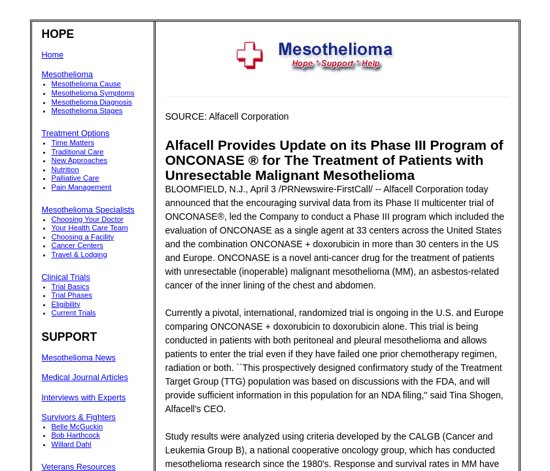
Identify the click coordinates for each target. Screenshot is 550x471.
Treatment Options (76, 133)
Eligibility (66, 304)
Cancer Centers (77, 245)
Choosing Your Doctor (88, 219)
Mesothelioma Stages (87, 110)
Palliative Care (75, 178)
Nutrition (65, 169)
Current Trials (74, 313)
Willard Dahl (72, 444)
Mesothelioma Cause (86, 84)
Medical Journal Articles (85, 377)
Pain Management (82, 187)
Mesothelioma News (79, 357)
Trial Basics (71, 286)
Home (53, 55)
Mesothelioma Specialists (88, 210)
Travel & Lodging (79, 254)
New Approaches (80, 160)
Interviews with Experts (84, 397)
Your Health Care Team (90, 228)
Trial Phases (72, 295)
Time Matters (73, 143)
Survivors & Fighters (79, 417)
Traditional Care (78, 152)
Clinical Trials (66, 277)
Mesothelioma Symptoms (93, 93)
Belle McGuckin (77, 426)
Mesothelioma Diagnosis (92, 102)
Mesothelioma (67, 74)
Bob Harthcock (76, 435)
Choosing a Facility (83, 237)
